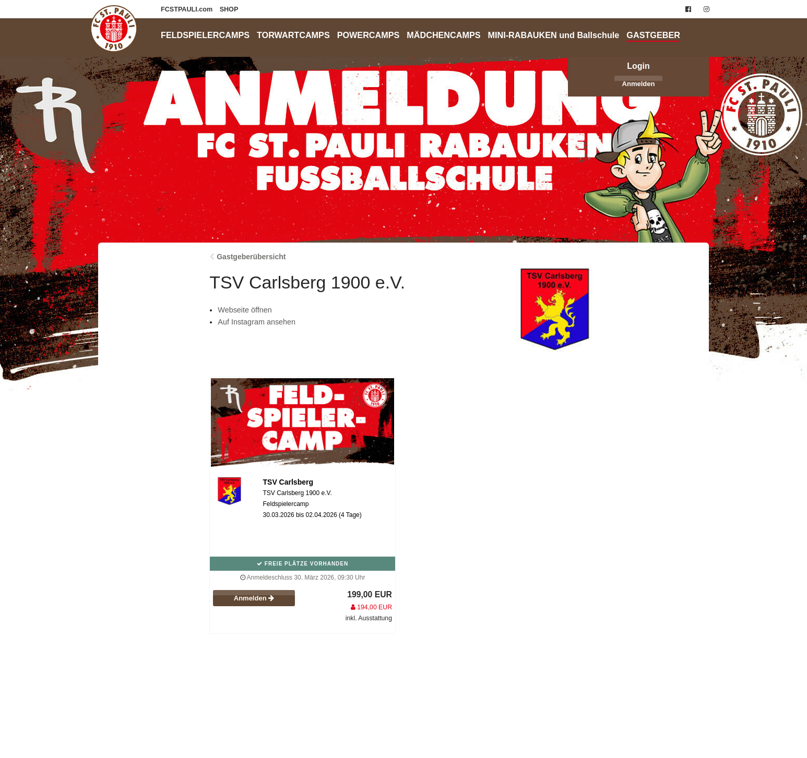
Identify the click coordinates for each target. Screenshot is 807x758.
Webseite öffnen (244, 310)
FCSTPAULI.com (188, 9)
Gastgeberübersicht (251, 256)
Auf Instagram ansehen (256, 322)
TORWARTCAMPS (293, 35)
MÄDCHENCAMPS (443, 35)
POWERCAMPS (368, 35)
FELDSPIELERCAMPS (205, 35)
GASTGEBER (653, 35)
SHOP (229, 9)
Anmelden (638, 84)
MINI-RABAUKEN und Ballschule (554, 35)
